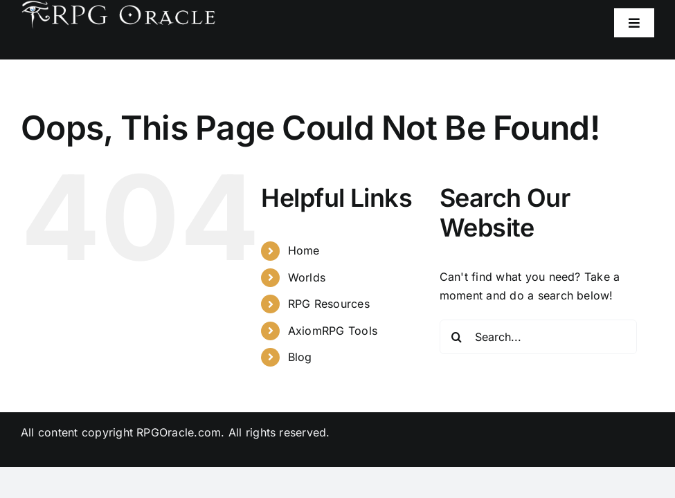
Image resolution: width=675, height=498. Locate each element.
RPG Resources (329, 304)
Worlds (306, 277)
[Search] (457, 337)
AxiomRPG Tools (332, 331)
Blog (300, 357)
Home (304, 250)
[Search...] (538, 337)
